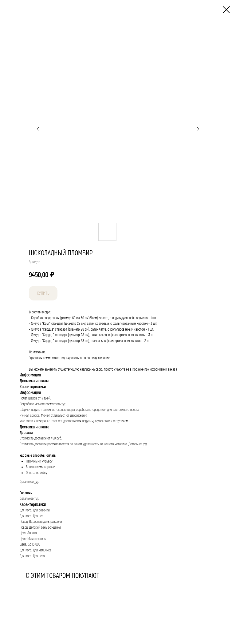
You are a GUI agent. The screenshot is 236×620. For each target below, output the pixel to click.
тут (145, 444)
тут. (63, 404)
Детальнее (135, 444)
